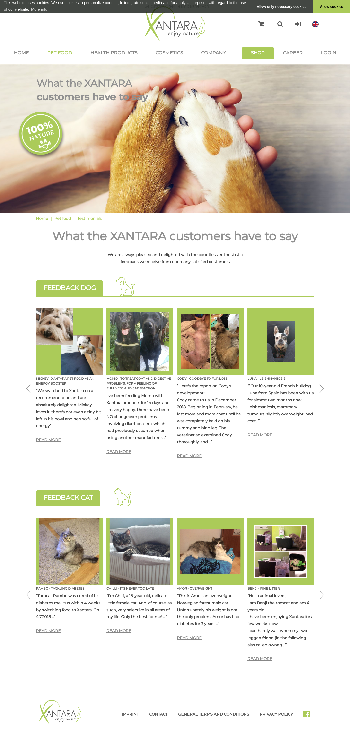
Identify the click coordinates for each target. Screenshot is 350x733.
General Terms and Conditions (213, 714)
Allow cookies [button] (331, 7)
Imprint (130, 714)
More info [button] (39, 9)
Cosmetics (169, 53)
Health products (114, 53)
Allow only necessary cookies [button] (281, 7)
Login (328, 53)
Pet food (59, 53)
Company (213, 53)
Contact (158, 714)
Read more (48, 440)
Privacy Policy (276, 714)
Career (293, 53)
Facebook (308, 716)
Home (21, 53)
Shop (258, 53)
